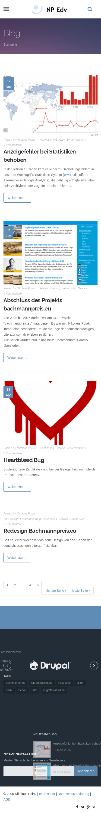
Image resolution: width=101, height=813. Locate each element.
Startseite (10, 44)
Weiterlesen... (17, 198)
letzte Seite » (81, 590)
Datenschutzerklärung (73, 794)
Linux (79, 670)
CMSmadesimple (41, 670)
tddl (34, 677)
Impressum (47, 794)
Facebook (64, 670)
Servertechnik (74, 139)
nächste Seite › (55, 590)
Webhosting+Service (52, 139)
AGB (6, 799)
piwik (67, 175)
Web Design (11, 518)
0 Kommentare (12, 145)
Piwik (9, 677)
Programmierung (49, 288)
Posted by (19, 139)
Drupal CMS (77, 518)
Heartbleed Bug (23, 460)
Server (22, 677)
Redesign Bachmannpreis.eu (39, 530)
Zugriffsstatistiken (54, 677)
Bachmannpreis (15, 670)
